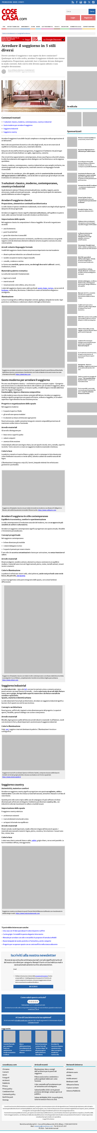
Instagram (80, 2)
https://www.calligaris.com (47, 510)
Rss (73, 2)
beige (45, 288)
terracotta (21, 576)
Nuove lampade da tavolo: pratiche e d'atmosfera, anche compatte (27, 941)
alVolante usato (72, 1072)
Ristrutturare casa (13, 26)
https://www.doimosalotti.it (11, 777)
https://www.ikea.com (23, 374)
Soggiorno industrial (10, 129)
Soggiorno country (10, 132)
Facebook (76, 2)
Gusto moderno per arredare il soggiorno (17, 125)
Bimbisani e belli (72, 1082)
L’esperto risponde (88, 26)
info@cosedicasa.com (22, 1020)
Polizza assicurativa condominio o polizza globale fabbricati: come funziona (46, 1079)
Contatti (5, 1072)
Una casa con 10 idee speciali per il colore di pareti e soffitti (24, 931)
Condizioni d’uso (8, 1092)
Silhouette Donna (72, 1085)
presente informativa (41, 976)
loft (25, 689)
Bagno (38, 26)
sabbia (34, 840)
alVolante (69, 1069)
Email (15, 969)
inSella (68, 1075)
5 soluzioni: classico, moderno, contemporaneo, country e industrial (27, 122)
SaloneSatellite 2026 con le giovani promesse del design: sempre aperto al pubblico (48, 1092)
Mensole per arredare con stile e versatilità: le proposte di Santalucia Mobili (29, 938)
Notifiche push (7, 1097)
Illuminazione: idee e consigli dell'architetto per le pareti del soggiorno (46, 1071)
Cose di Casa (14, 14)
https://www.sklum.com (10, 680)
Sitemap (5, 1100)
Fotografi (5, 1078)
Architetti (6, 1080)
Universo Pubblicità (73, 1091)
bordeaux (4, 290)
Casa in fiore (64, 26)
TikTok (93, 2)
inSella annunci (71, 1078)
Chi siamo (5, 1069)
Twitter (89, 2)
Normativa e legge (75, 26)
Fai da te (57, 26)
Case (4, 26)
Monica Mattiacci (18, 70)
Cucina (33, 26)
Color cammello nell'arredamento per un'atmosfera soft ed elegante (48, 1085)
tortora (50, 288)
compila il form (33, 1022)
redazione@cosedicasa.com (43, 1126)
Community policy (8, 1094)
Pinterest (85, 2)
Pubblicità (6, 1083)
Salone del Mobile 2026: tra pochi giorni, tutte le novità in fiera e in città (49, 1098)
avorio (40, 288)
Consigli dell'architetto (23, 33)
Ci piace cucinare (72, 1088)
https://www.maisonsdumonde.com (28, 913)
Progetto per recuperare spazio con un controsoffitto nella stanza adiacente (30, 944)
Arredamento (25, 26)
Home (4, 33)
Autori (4, 1075)
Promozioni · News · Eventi (13, 2)
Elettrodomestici (47, 26)
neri (7, 729)
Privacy (5, 1086)
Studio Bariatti (29, 70)
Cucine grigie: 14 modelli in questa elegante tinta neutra (23, 934)
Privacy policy (7, 1089)
